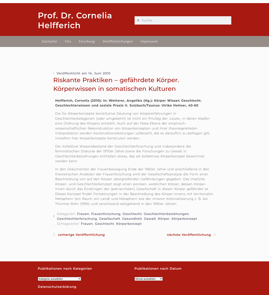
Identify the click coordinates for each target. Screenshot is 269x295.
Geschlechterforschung (77, 219)
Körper (164, 219)
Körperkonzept (184, 219)
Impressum (149, 41)
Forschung (87, 41)
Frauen (83, 214)
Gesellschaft (109, 219)
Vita (68, 41)
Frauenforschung (105, 214)
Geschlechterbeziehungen (166, 214)
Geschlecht (132, 214)
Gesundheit (132, 219)
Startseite (49, 41)
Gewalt (150, 219)
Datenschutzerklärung (57, 287)
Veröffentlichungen (118, 41)
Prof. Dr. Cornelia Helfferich (75, 20)
